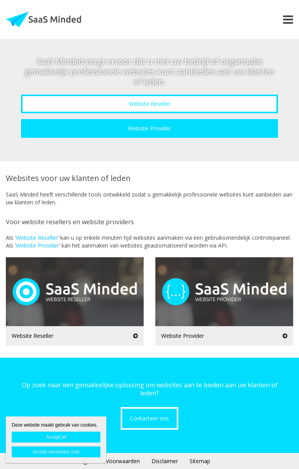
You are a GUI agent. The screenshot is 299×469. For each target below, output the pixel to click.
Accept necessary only (56, 452)
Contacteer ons (149, 418)
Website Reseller (150, 103)
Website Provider (149, 128)
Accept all (56, 437)
